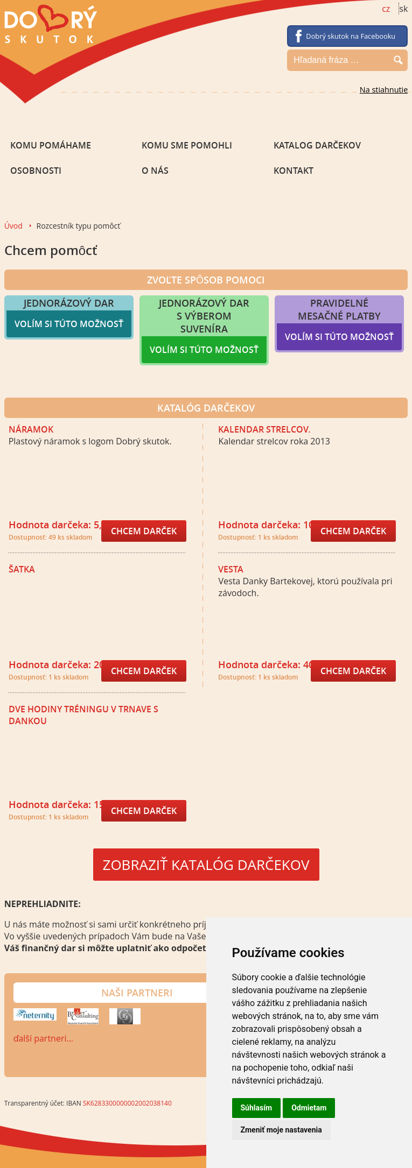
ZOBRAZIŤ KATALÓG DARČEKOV (206, 864)
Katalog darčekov (317, 145)
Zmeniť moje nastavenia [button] (281, 1129)
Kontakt (293, 170)
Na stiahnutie (384, 89)
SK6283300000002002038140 (127, 1103)
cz (386, 9)
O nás (155, 170)
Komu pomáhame (50, 145)
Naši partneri (137, 992)
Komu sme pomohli (187, 145)
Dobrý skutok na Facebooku (350, 36)
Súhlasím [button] (257, 1107)
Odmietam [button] (308, 1107)
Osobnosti (35, 170)
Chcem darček (144, 531)
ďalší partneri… (43, 1038)
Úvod (13, 226)
